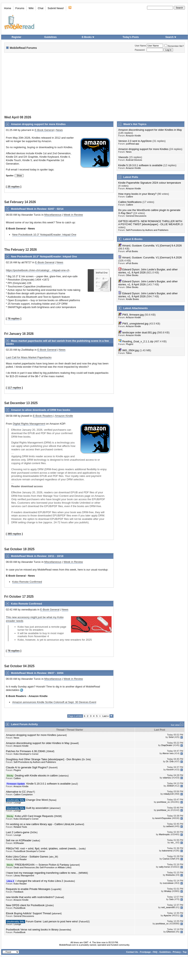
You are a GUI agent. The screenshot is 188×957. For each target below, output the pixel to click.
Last (105, 716)
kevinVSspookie (163, 818)
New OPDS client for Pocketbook (25, 905)
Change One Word (37, 799)
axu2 (74, 784)
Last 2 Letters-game (17, 832)
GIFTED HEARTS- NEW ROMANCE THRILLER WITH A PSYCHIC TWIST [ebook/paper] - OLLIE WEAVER (150, 223)
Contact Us (132, 952)
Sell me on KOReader (18, 840)
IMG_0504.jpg (130, 350)
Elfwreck (171, 931)
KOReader (19, 843)
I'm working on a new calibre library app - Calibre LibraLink (40, 824)
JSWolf (50, 751)
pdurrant (62, 735)
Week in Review (73, 214)
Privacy (177, 952)
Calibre (129, 196)
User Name (140, 45)
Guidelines (50, 37)
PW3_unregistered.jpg (135, 323)
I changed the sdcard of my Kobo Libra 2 (39, 880)
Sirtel (171, 737)
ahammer (55, 808)
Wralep (167, 891)
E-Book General (44, 130)
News (59, 130)
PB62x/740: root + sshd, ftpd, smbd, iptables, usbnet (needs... (42, 848)
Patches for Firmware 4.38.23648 (25, 751)
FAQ (155, 952)
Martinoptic (164, 834)
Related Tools (20, 827)
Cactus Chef (169, 858)
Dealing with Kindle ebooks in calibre (36, 775)
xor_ (173, 842)
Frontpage (145, 952)
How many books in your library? (137, 193)
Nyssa (52, 800)
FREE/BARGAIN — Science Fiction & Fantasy (42, 864)
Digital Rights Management (29, 423)
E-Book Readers (43, 415)
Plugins (129, 344)
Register (16, 37)
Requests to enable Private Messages (28, 889)
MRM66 (83, 873)
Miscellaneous (52, 214)
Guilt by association (37, 807)
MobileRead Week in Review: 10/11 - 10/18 (37, 556)
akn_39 (53, 856)
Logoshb (56, 889)
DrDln (34, 832)
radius (36, 840)
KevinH (53, 767)
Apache (167, 915)
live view (175, 725)
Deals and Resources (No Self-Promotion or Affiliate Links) (42, 867)
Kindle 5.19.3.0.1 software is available (140, 165)
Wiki (31, 8)
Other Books (132, 275)
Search (170, 37)
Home (7, 8)
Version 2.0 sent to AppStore (135, 140)
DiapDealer (166, 745)
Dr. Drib (86, 759)
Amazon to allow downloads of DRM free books (40, 409)
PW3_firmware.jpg (133, 314)
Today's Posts (130, 37)
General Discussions (136, 216)
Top (185, 952)
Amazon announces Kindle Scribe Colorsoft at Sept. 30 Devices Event (54, 702)
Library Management (24, 875)
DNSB (58, 816)
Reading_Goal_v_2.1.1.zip (137, 341)
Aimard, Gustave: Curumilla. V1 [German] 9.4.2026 (152, 245)
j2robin (49, 905)
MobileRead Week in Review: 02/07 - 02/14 (37, 208)
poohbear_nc (163, 802)
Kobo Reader (20, 859)
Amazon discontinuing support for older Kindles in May (150, 129)
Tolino (129, 353)
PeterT (30, 792)
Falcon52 (84, 921)
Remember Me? (174, 46)
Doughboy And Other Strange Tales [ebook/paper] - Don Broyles (43, 759)
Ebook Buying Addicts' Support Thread (28, 913)
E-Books (88, 37)
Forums (19, 8)
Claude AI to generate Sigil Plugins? (27, 767)
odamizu (63, 775)
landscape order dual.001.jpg (139, 332)
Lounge (17, 802)
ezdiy (82, 848)
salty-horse (164, 867)
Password (140, 50)
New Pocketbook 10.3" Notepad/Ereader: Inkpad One (44, 234)
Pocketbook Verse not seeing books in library (32, 929)
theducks (170, 875)
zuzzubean (168, 883)
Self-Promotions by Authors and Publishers (147, 230)
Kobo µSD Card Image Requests (34, 816)
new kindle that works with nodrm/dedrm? (30, 897)
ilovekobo (69, 881)
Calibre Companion (23, 794)
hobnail (59, 897)
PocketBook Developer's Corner (29, 851)
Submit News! (56, 8)
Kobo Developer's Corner (26, 754)
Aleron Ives (168, 753)
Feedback (18, 892)
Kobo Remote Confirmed (27, 581)
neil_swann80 (168, 907)
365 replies (14, 533)
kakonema (167, 850)
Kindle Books (132, 299)
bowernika (65, 929)
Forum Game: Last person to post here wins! (52, 921)
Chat (40, 8)
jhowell (74, 743)
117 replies (14, 387)
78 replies (14, 318)
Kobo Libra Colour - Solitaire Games (27, 856)
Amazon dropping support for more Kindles (38, 124)
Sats (171, 899)
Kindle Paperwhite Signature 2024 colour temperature (149, 182)
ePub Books (132, 251)
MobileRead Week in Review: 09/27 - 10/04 (37, 672)
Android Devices (134, 160)
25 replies (14, 186)
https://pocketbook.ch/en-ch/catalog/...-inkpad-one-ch (37, 270)
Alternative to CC (16, 791)
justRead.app (132, 143)
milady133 (168, 794)
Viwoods (123, 157)
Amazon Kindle (64, 415)
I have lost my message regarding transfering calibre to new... (42, 872)
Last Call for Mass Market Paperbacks (29, 357)
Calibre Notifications (130, 201)
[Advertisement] (64, 84)
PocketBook (20, 908)
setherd (79, 824)
